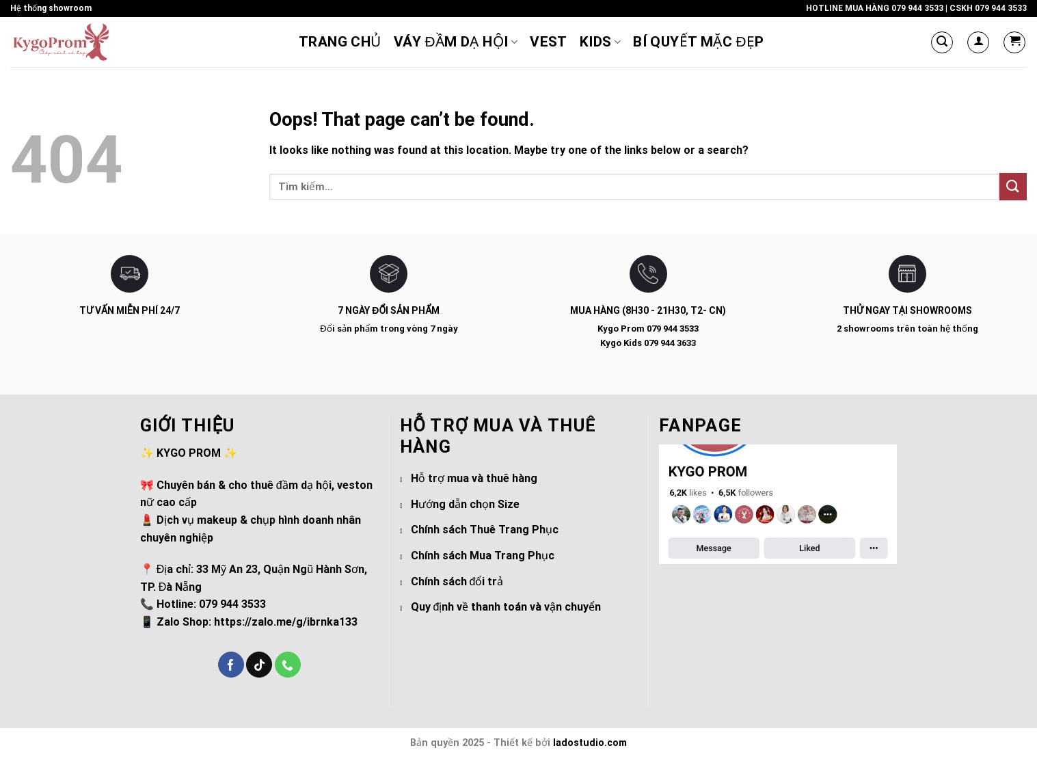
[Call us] (288, 665)
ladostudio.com (590, 743)
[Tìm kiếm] (942, 42)
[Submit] (1013, 186)
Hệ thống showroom (51, 8)
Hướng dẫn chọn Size (465, 504)
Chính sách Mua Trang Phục (482, 555)
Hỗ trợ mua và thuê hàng (474, 478)
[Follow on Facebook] (231, 665)
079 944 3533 (917, 8)
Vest (548, 42)
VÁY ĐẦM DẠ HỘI (455, 42)
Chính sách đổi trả (457, 581)
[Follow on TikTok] (259, 665)
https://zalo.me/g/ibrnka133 (286, 621)
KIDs (600, 42)
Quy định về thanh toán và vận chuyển (506, 606)
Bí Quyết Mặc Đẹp (698, 42)
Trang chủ (340, 42)
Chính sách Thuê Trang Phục (484, 529)
